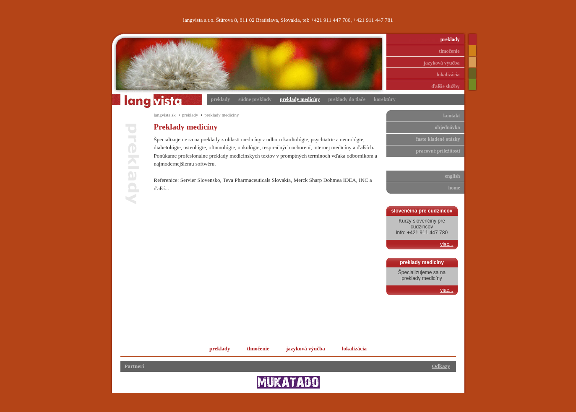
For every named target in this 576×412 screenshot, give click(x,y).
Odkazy (441, 366)
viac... (446, 244)
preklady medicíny (300, 99)
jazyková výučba (442, 63)
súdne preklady (254, 99)
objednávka (447, 127)
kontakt (451, 116)
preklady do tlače (346, 99)
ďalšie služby (445, 86)
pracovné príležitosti (438, 151)
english (452, 176)
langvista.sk (165, 114)
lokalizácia (448, 75)
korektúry (385, 99)
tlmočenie (449, 51)
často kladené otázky (438, 139)
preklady (450, 39)
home (454, 188)
